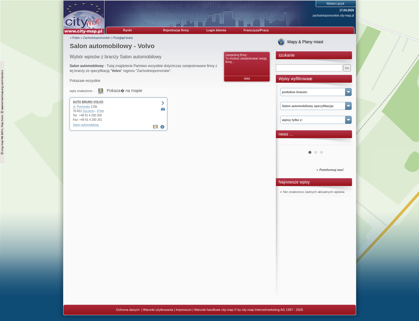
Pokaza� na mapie (124, 90)
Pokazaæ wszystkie (85, 81)
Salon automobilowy (86, 125)
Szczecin (88, 111)
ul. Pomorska (81, 106)
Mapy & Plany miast (305, 41)
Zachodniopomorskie (96, 37)
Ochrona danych (128, 309)
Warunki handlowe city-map (213, 309)
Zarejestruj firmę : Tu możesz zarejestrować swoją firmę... (246, 58)
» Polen (75, 37)
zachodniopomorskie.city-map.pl (333, 15)
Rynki (127, 30)
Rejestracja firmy (176, 30)
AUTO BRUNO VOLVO (88, 102)
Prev (287, 142)
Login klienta (216, 30)
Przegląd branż (123, 37)
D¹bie (100, 111)
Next (344, 142)
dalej (247, 78)
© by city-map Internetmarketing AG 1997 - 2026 (268, 309)
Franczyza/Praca (256, 30)
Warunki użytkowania (158, 309)
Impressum (183, 309)
